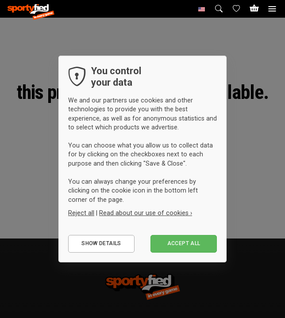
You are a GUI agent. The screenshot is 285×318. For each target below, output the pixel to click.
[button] (202, 9)
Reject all (81, 212)
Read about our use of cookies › (145, 212)
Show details (101, 243)
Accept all (183, 243)
